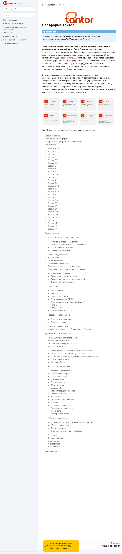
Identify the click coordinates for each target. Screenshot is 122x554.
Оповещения (53, 441)
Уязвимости (56, 411)
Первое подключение (58, 254)
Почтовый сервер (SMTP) (62, 299)
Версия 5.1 (52, 171)
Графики (54, 402)
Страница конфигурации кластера (66, 431)
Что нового (6, 33)
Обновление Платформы (62, 247)
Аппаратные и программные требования (14, 28)
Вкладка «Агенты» (59, 362)
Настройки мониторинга (62, 405)
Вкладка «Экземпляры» (61, 371)
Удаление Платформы (61, 250)
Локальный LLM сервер (61, 310)
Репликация (56, 396)
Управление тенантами (58, 263)
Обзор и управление (60, 425)
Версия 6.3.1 (53, 148)
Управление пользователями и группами (66, 269)
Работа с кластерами (58, 418)
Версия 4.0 (53, 183)
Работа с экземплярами (59, 366)
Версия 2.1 (52, 206)
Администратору (9, 36)
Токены (54, 305)
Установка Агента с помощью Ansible (68, 353)
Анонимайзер (54, 444)
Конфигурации (57, 379)
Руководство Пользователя (13, 40)
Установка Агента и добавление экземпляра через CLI (76, 356)
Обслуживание (57, 385)
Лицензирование (55, 260)
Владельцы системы (60, 273)
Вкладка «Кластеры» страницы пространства (72, 422)
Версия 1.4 (52, 229)
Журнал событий (55, 438)
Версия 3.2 (53, 194)
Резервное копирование (59, 315)
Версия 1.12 (53, 214)
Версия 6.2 (52, 157)
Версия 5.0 (53, 174)
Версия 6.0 (53, 163)
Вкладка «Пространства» (60, 340)
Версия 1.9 (52, 220)
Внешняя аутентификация (62, 282)
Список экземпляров (60, 373)
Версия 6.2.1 (53, 154)
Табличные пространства (62, 399)
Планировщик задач (60, 414)
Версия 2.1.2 (53, 203)
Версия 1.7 (52, 223)
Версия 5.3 (53, 166)
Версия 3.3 (53, 189)
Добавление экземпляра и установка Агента (71, 350)
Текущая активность (60, 393)
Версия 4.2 (52, 177)
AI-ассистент (54, 446)
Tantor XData (57, 290)
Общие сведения (10, 20)
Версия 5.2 (53, 169)
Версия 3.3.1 (53, 186)
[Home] (43, 5)
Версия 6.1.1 (53, 160)
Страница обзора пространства (62, 343)
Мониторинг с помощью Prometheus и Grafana (69, 329)
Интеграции (53, 286)
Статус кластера (58, 428)
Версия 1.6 (52, 226)
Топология (53, 435)
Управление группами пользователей (68, 279)
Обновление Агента (60, 359)
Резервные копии (58, 322)
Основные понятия (10, 43)
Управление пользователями (64, 276)
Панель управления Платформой (63, 338)
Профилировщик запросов (63, 391)
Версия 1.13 (53, 211)
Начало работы (55, 257)
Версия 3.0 (53, 200)
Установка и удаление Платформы (64, 237)
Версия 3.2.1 (53, 191)
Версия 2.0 (53, 209)
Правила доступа (59, 382)
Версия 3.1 (52, 197)
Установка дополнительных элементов (69, 244)
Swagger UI (56, 307)
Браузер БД (56, 388)
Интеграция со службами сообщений (68, 302)
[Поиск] (19, 15)
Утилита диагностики (58, 326)
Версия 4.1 (52, 180)
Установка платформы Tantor (64, 242)
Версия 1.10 (53, 217)
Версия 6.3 (53, 151)
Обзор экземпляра (59, 376)
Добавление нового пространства (64, 266)
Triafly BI (54, 293)
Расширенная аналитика (62, 408)
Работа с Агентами (56, 346)
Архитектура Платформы (13, 23)
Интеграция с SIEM (59, 296)
